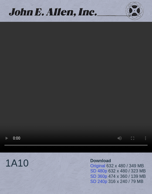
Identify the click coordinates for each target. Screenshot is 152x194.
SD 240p (98, 181)
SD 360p (98, 176)
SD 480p (98, 171)
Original (97, 166)
